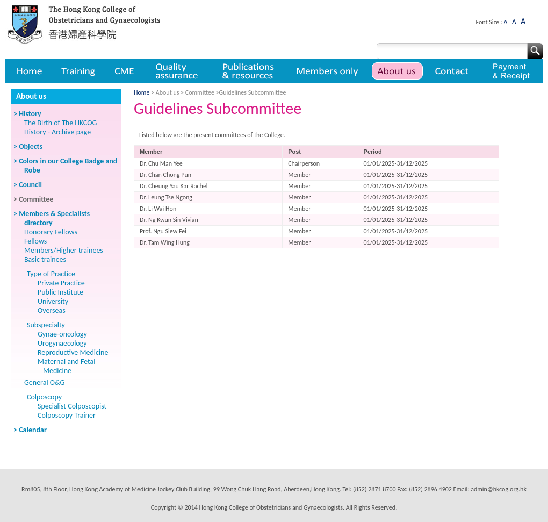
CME (124, 71)
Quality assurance (178, 71)
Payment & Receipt (511, 71)
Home (28, 71)
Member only (327, 71)
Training (78, 71)
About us (397, 71)
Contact (453, 71)
